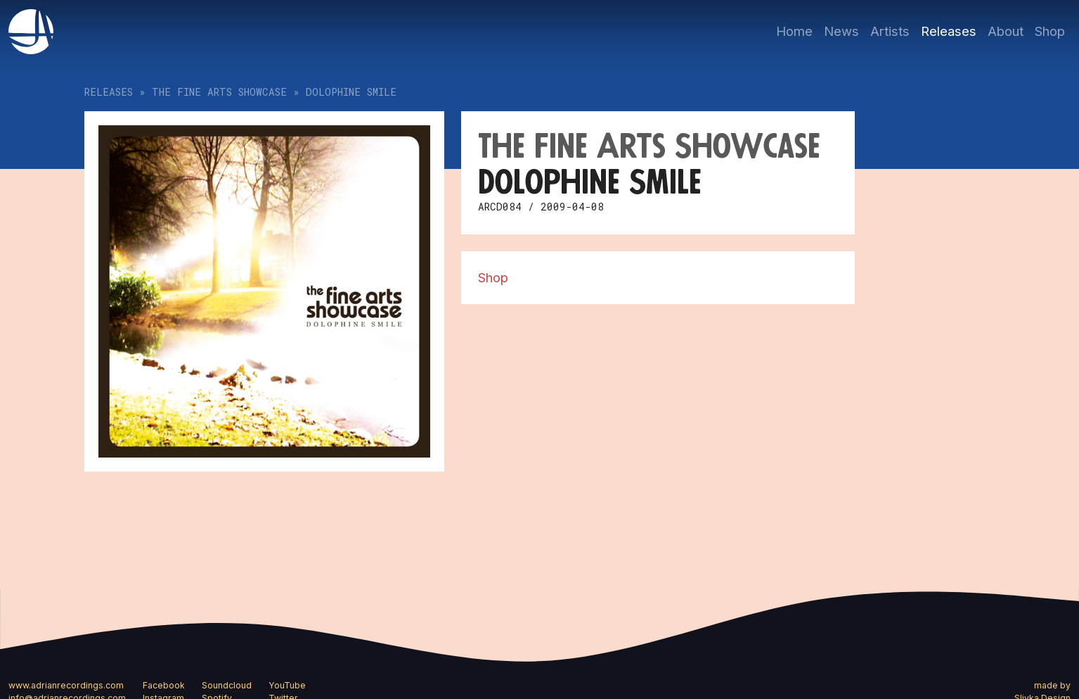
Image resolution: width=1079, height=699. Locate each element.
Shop (1050, 31)
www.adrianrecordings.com (66, 685)
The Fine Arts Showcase (219, 92)
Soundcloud (227, 685)
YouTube (287, 685)
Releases (948, 31)
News (841, 31)
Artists (890, 31)
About (1005, 31)
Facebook (164, 685)
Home (794, 31)
